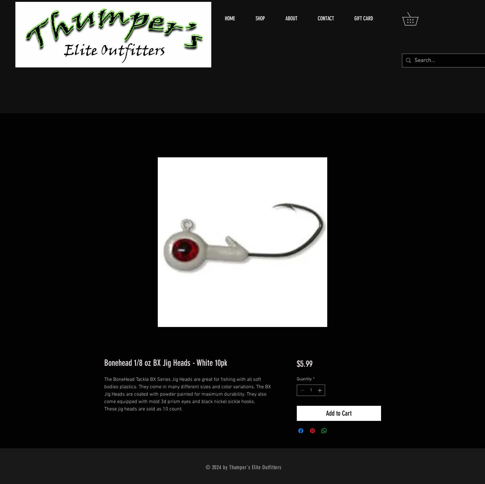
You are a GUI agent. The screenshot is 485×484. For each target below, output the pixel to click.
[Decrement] (301, 390)
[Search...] (449, 60)
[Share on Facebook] (300, 430)
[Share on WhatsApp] (324, 430)
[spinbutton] (310, 390)
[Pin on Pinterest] (312, 430)
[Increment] (320, 390)
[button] (416, 19)
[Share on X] (336, 430)
